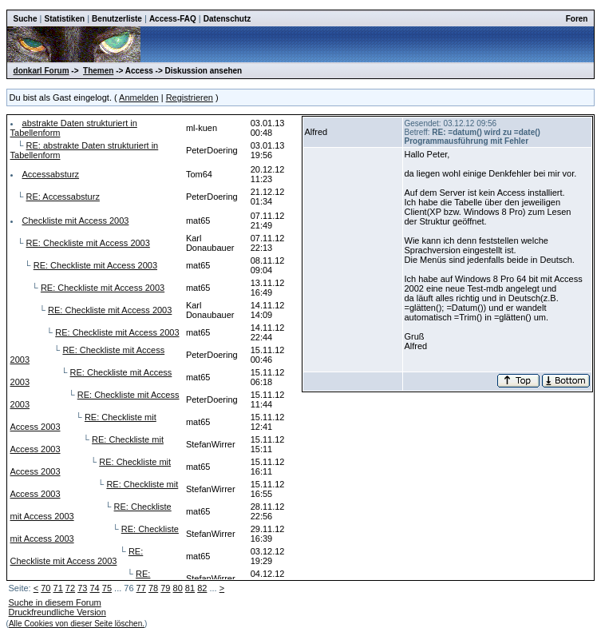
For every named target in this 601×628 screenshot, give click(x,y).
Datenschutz (227, 18)
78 (153, 588)
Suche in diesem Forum (55, 602)
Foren (577, 18)
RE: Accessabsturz (63, 196)
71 (58, 588)
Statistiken (65, 18)
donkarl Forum (41, 70)
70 (45, 588)
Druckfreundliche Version (57, 612)
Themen (98, 70)
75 (107, 588)
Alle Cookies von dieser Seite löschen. (76, 623)
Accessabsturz (51, 174)
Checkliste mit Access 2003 (75, 220)
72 (70, 588)
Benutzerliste (117, 18)
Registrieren (189, 97)
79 (165, 588)
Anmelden (139, 97)
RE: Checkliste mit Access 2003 (88, 243)
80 (178, 588)
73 (82, 588)
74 (94, 588)
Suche (26, 18)
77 (141, 588)
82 (202, 588)
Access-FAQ (172, 18)
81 (190, 588)
